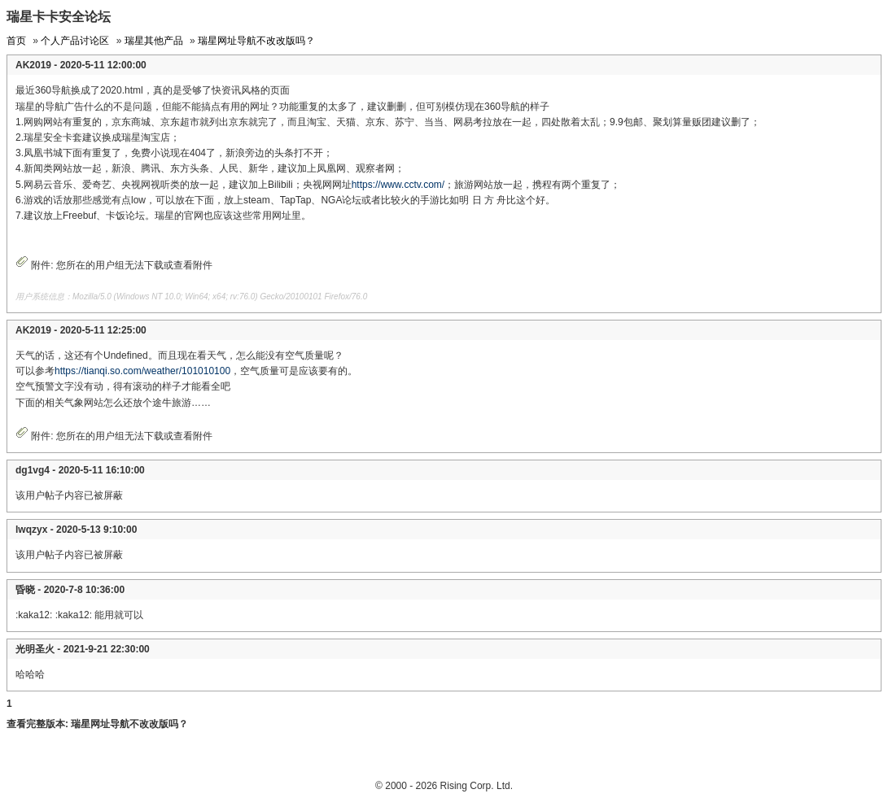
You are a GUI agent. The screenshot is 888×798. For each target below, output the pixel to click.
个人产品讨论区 (75, 40)
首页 (16, 40)
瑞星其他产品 (154, 40)
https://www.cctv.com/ (398, 184)
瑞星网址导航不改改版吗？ (256, 40)
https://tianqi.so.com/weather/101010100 (142, 371)
